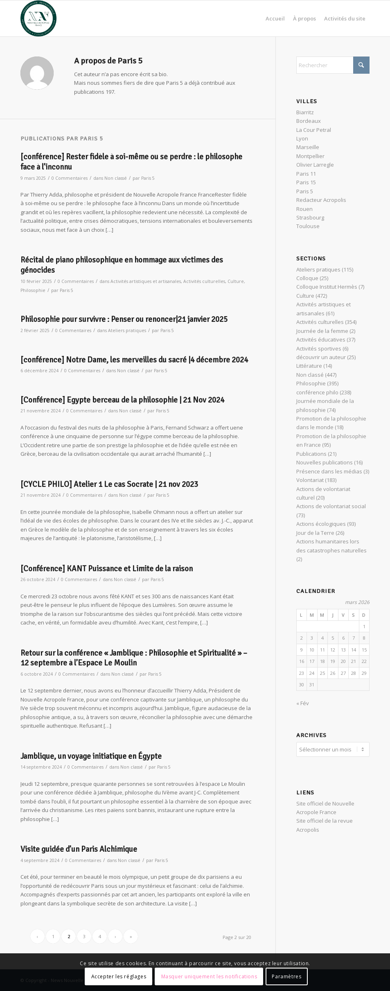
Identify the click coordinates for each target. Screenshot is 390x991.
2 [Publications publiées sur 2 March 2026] (301, 638)
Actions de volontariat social (331, 506)
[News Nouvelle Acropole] (38, 18)
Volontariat (310, 480)
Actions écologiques (321, 523)
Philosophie (32, 290)
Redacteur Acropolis (321, 200)
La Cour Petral (313, 129)
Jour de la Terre (315, 532)
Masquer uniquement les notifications (209, 976)
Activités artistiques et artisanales (145, 281)
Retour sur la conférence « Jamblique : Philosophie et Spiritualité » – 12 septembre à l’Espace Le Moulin (133, 658)
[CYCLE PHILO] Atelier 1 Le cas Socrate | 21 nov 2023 (109, 484)
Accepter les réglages (119, 976)
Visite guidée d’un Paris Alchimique (78, 849)
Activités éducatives (320, 339)
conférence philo (317, 392)
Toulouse (308, 226)
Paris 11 (306, 173)
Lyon (302, 138)
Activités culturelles (204, 281)
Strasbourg (310, 217)
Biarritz (305, 112)
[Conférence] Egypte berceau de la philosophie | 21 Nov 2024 (122, 400)
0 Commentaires (70, 178)
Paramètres (286, 976)
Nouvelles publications (324, 462)
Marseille (307, 147)
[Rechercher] (333, 65)
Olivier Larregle (315, 164)
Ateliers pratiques (127, 330)
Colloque (307, 278)
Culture (236, 281)
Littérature (309, 365)
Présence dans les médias (329, 471)
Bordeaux (308, 120)
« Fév (302, 703)
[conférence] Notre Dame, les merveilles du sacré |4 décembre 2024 (134, 360)
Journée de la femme (322, 331)
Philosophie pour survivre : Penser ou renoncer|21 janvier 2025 (124, 319)
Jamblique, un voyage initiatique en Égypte (91, 756)
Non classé (115, 178)
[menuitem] (275, 18)
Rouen (304, 209)
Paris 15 (306, 182)
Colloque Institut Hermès (326, 286)
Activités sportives (318, 348)
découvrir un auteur (321, 357)
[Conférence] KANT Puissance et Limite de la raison (106, 569)
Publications (311, 453)
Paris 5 (148, 178)
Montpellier (310, 156)
